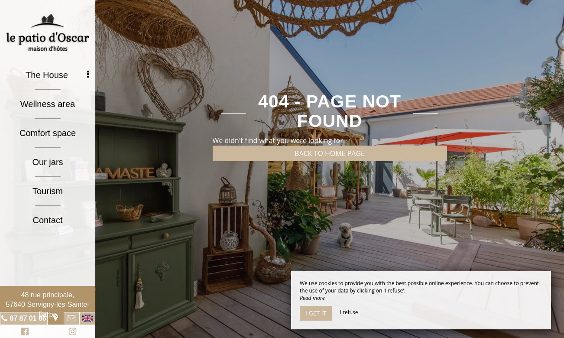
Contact (48, 220)
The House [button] (57, 75)
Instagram (71, 332)
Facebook (23, 332)
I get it (315, 313)
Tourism (47, 191)
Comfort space (47, 133)
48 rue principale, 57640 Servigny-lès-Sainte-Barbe (48, 304)
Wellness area (47, 104)
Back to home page (330, 153)
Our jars (47, 162)
